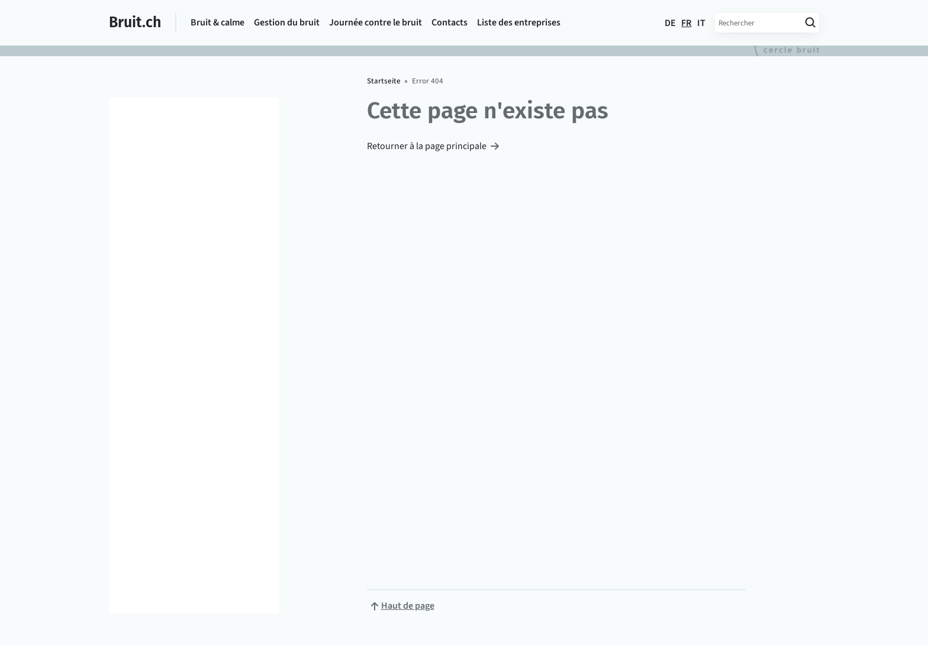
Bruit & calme (217, 22)
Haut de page (407, 605)
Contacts (449, 22)
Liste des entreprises (518, 22)
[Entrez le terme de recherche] (758, 23)
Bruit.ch (135, 22)
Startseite (384, 81)
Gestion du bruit (287, 22)
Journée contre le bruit (375, 22)
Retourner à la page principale (426, 146)
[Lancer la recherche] (810, 23)
